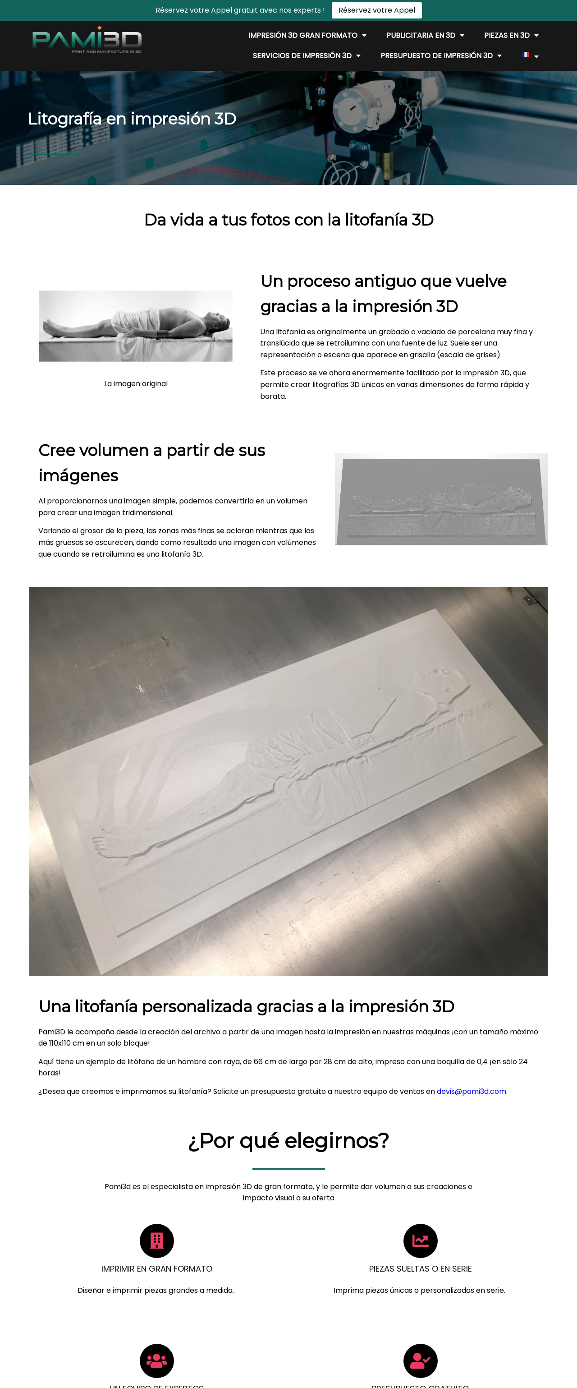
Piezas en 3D (511, 36)
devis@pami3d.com (336, 765)
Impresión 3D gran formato (307, 36)
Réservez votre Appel (377, 10)
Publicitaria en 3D (425, 36)
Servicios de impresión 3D (307, 56)
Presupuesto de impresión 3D (441, 56)
